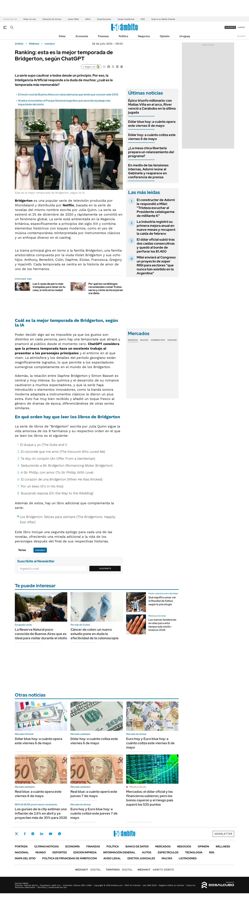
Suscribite (105, 568)
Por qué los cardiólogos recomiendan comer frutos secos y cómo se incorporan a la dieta (105, 288)
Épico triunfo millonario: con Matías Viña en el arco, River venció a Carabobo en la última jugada (152, 106)
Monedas (133, 340)
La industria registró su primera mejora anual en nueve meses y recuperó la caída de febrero (156, 228)
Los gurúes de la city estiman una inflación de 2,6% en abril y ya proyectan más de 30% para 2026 (41, 813)
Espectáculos (168, 852)
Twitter (16, 833)
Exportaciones (104, 19)
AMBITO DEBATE (156, 869)
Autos (146, 852)
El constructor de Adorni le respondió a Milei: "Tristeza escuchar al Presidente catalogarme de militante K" (156, 208)
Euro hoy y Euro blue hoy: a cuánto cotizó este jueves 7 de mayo (94, 813)
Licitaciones (188, 858)
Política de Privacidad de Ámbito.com (69, 858)
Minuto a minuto (137, 786)
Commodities (158, 340)
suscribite (230, 27)
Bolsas (144, 340)
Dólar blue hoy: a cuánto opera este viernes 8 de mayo (151, 123)
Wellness (34, 43)
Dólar (62, 36)
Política (123, 36)
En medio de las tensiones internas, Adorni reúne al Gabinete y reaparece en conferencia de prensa (148, 171)
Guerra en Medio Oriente (163, 19)
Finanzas (103, 36)
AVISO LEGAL (112, 858)
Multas (167, 858)
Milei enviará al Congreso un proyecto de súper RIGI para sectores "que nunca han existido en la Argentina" (156, 265)
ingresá (241, 27)
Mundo (40, 852)
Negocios (144, 36)
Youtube (50, 834)
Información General (119, 852)
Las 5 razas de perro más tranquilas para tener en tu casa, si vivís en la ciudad (49, 287)
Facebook (25, 833)
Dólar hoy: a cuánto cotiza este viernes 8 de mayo (152, 137)
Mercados (163, 846)
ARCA (88, 19)
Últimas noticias (46, 846)
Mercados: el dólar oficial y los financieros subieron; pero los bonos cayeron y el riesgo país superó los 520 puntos (149, 798)
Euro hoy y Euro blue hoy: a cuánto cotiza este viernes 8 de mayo (150, 743)
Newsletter (241, 36)
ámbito (19, 43)
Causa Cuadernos (126, 19)
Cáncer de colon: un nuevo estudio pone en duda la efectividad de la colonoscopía (94, 633)
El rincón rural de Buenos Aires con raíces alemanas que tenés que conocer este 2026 (68, 94)
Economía (82, 36)
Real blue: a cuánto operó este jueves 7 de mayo (93, 793)
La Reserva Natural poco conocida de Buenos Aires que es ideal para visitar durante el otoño (41, 633)
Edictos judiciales (141, 858)
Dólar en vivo (29, 19)
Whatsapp (59, 833)
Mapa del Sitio (25, 858)
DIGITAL (88, 869)
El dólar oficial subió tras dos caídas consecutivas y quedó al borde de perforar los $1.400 (156, 245)
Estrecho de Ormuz (52, 19)
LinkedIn (41, 833)
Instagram (32, 833)
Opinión (165, 36)
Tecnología (193, 852)
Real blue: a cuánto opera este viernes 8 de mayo (38, 793)
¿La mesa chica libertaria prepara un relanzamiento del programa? (151, 152)
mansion (50, 43)
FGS (143, 19)
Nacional (22, 852)
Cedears (172, 340)
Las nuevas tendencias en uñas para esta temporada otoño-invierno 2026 (162, 625)
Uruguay (184, 36)
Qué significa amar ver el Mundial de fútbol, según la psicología (162, 601)
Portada (21, 846)
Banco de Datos (137, 846)
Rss (211, 852)
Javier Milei (73, 19)
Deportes (59, 852)
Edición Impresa (85, 852)
